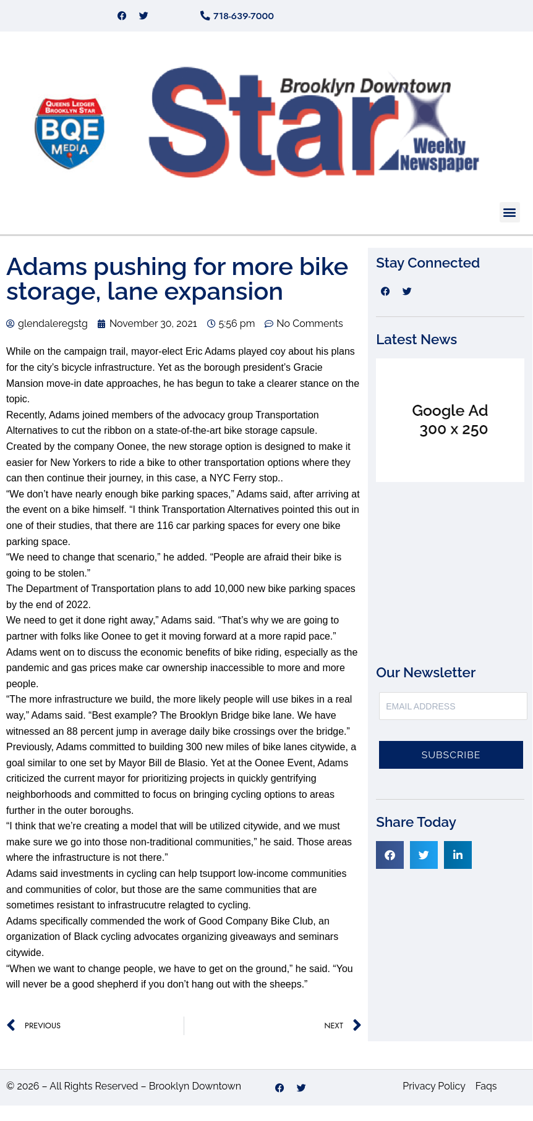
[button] (510, 228)
